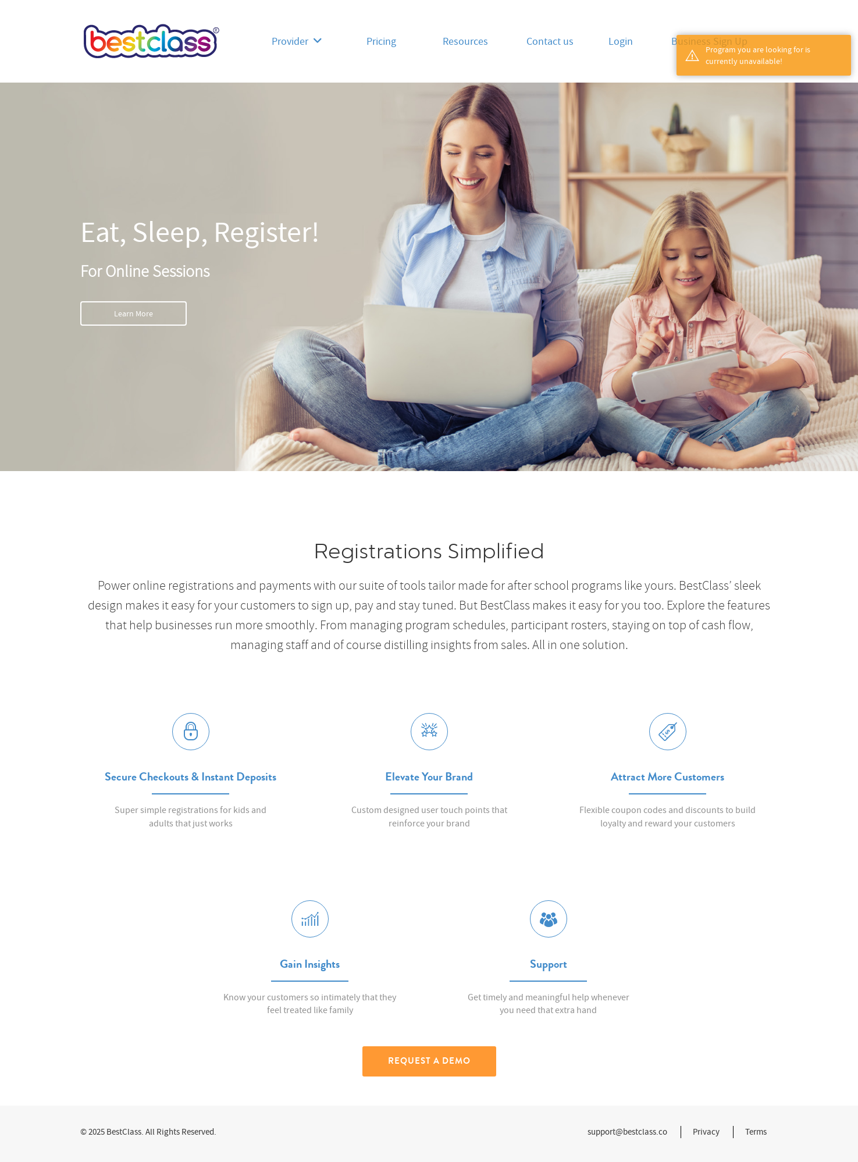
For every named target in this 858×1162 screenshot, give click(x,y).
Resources (465, 41)
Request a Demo (429, 1060)
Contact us (550, 41)
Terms (756, 1132)
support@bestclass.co (627, 1132)
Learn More (133, 313)
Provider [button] (297, 41)
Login (620, 41)
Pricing (381, 41)
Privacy (706, 1132)
